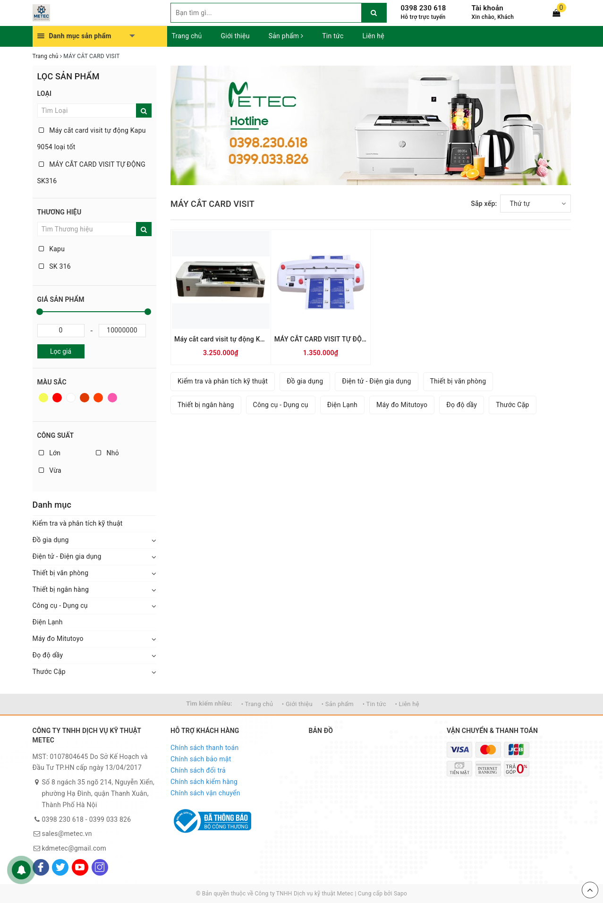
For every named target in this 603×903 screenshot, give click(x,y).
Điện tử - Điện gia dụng (67, 556)
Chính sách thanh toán (204, 747)
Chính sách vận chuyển (205, 793)
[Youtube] (80, 867)
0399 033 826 (110, 819)
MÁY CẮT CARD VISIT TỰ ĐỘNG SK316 (91, 173)
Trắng (71, 397)
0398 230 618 (423, 8)
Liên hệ (373, 36)
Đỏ (57, 397)
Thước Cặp (49, 671)
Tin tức (332, 36)
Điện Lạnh (48, 622)
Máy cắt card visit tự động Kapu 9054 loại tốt (91, 139)
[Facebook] (41, 867)
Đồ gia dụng (51, 540)
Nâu (84, 397)
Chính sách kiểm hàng (204, 781)
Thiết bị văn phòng (61, 573)
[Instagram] (100, 867)
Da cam (98, 397)
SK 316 (55, 266)
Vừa (50, 470)
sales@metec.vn (67, 833)
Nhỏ (107, 453)
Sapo (400, 893)
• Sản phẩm (338, 703)
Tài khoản (487, 8)
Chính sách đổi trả (198, 770)
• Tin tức (374, 703)
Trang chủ (187, 36)
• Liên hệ (407, 703)
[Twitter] (60, 867)
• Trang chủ (257, 703)
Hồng (112, 397)
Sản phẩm (286, 36)
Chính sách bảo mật (200, 759)
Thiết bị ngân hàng (61, 589)
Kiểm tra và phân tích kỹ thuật (78, 523)
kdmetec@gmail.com (74, 848)
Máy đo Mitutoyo (58, 638)
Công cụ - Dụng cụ (60, 605)
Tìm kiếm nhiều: (209, 703)
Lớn (50, 453)
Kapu (52, 249)
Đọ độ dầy (48, 655)
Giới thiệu (235, 36)
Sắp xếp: (484, 203)
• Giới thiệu (297, 703)
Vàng (43, 397)
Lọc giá (60, 351)
